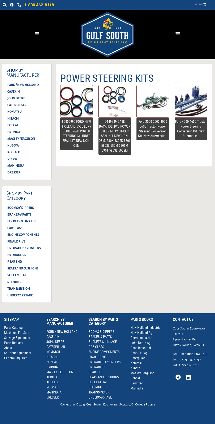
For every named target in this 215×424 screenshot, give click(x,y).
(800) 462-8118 (197, 354)
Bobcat (135, 378)
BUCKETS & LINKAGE (21, 221)
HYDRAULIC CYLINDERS (24, 248)
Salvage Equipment (17, 338)
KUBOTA (13, 145)
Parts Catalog (13, 328)
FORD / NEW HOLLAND (23, 85)
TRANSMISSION (18, 288)
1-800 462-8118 (39, 4)
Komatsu (137, 363)
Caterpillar (138, 358)
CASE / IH (13, 91)
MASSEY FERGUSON (21, 138)
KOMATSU (14, 111)
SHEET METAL (16, 275)
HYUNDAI (14, 132)
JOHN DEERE (16, 98)
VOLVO (12, 159)
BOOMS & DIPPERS (20, 207)
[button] (4, 4)
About (8, 348)
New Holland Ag (141, 333)
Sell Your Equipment (17, 353)
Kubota (135, 368)
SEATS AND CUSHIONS (22, 268)
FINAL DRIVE (16, 241)
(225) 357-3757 (191, 359)
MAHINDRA (15, 165)
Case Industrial (141, 348)
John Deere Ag (141, 343)
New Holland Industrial (146, 328)
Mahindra (137, 388)
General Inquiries (15, 358)
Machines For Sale (16, 333)
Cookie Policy (145, 404)
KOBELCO (13, 152)
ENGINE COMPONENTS (23, 234)
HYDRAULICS (16, 255)
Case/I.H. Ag (139, 353)
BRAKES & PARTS (19, 214)
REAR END (14, 261)
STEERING (14, 282)
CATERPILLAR (16, 105)
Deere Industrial (141, 338)
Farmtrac (137, 383)
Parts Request (13, 343)
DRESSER (14, 172)
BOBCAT (12, 125)
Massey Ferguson (142, 373)
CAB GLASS (14, 228)
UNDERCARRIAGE (20, 295)
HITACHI (13, 118)
